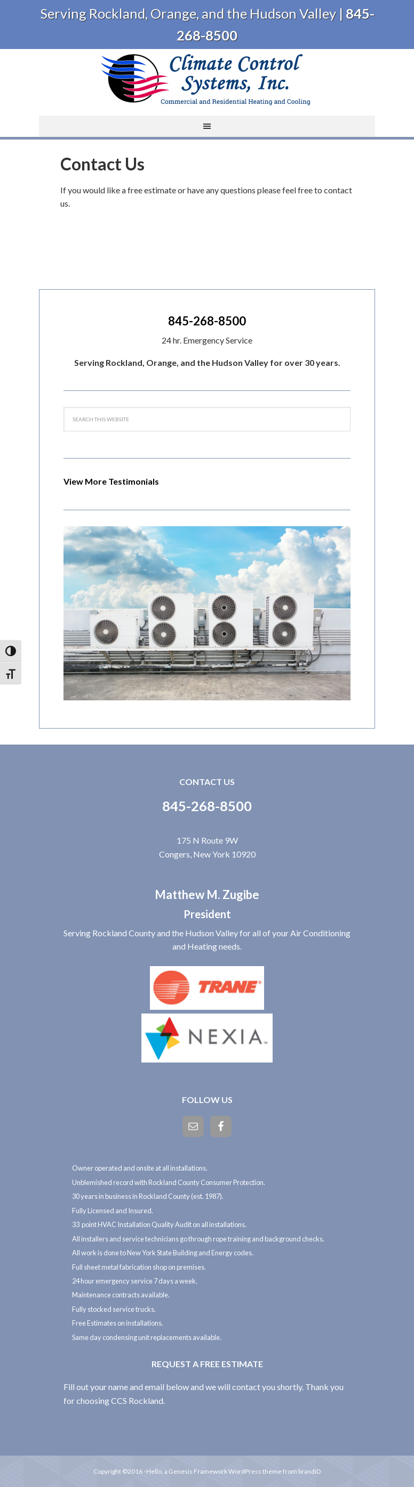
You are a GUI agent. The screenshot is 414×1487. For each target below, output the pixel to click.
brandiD (309, 1471)
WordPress (244, 1471)
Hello (154, 1471)
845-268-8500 (207, 321)
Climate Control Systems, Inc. (207, 78)
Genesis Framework (198, 1471)
